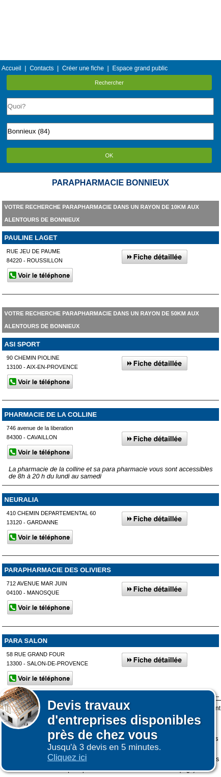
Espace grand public (140, 68)
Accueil (11, 68)
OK (109, 155)
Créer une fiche (83, 68)
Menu (110, 7)
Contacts (41, 68)
